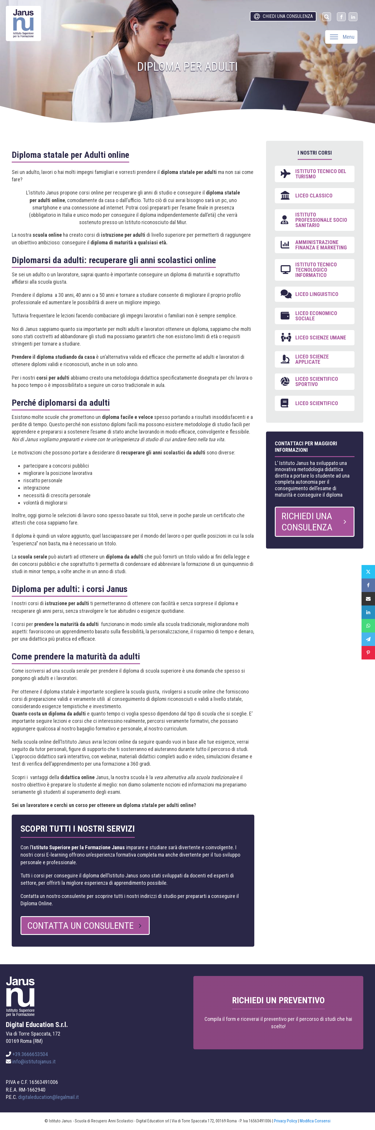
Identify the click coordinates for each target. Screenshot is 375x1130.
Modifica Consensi (315, 1121)
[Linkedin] (368, 612)
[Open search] (326, 16)
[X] (368, 571)
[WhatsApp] (368, 625)
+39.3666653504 (30, 1054)
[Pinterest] (368, 652)
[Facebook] (368, 585)
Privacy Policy (285, 1121)
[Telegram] (368, 639)
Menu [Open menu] (342, 37)
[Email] (368, 598)
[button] (283, 16)
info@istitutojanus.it (34, 1061)
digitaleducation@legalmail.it (48, 1097)
